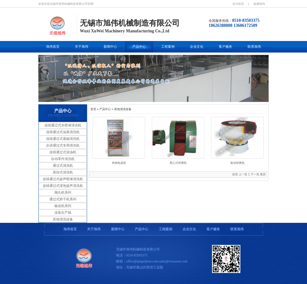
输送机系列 (62, 206)
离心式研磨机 (178, 163)
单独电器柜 (119, 163)
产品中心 (139, 46)
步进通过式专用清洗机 (63, 145)
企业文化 (196, 46)
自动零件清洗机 (63, 159)
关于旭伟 (81, 46)
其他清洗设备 (63, 219)
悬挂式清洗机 (63, 172)
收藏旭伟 (259, 4)
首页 (93, 109)
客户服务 (225, 46)
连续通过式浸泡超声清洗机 (63, 186)
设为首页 (238, 4)
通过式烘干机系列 (62, 199)
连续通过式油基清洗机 (63, 132)
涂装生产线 (62, 212)
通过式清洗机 (63, 165)
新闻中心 (110, 46)
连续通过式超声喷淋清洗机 (63, 179)
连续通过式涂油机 (62, 152)
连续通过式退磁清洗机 (63, 139)
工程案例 (168, 46)
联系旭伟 (254, 46)
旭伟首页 (52, 46)
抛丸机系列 (62, 192)
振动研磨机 (237, 163)
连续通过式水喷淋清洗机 (62, 125)
